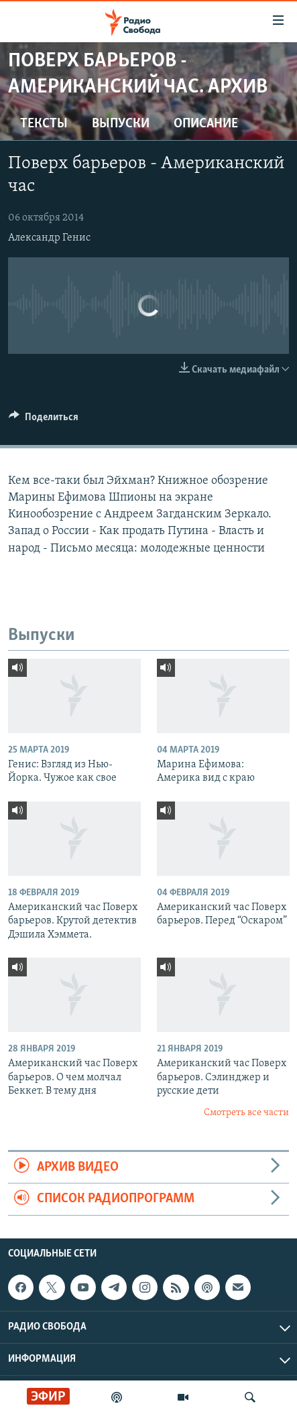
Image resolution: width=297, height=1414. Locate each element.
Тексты (44, 124)
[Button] (43, 420)
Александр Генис (49, 238)
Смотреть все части (246, 1113)
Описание (206, 124)
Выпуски (121, 124)
